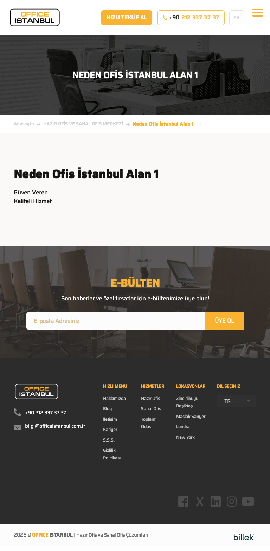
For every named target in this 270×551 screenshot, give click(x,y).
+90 (191, 21)
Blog (107, 410)
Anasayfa (24, 123)
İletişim (110, 420)
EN (236, 21)
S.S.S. (109, 441)
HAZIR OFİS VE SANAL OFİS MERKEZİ (83, 123)
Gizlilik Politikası (112, 455)
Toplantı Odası (148, 424)
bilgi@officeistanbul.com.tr (55, 427)
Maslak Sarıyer (190, 417)
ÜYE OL (224, 321)
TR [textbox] (227, 402)
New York (185, 438)
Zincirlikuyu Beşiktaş (187, 403)
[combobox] (236, 402)
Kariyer (110, 430)
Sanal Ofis (151, 410)
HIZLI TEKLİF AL (127, 21)
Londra (182, 428)
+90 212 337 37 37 (45, 414)
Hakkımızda (114, 399)
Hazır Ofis (150, 399)
